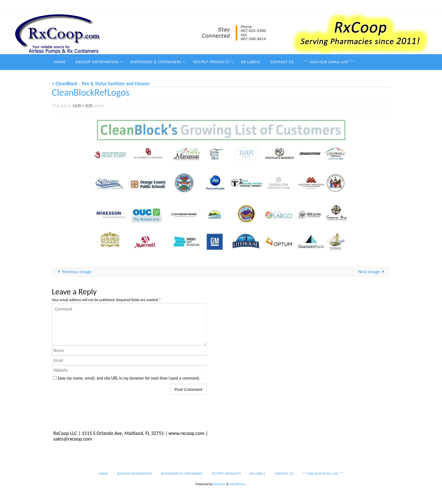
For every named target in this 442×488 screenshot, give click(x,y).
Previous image (73, 272)
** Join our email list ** (355, 6)
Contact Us (318, 6)
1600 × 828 (82, 105)
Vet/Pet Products (264, 6)
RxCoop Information (177, 6)
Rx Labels (294, 6)
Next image (372, 272)
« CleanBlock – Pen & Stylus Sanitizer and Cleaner (101, 84)
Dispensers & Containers (222, 6)
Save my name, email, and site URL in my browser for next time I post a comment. (129, 378)
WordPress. (238, 484)
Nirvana (220, 484)
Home (148, 6)
